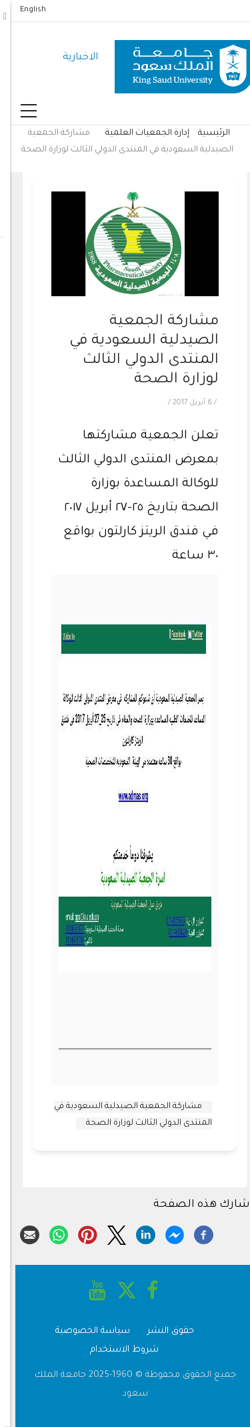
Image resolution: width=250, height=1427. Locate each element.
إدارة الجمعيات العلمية (137, 133)
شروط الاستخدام (114, 1350)
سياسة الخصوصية (82, 1331)
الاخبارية (70, 57)
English (23, 10)
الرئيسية (204, 133)
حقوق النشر (160, 1331)
